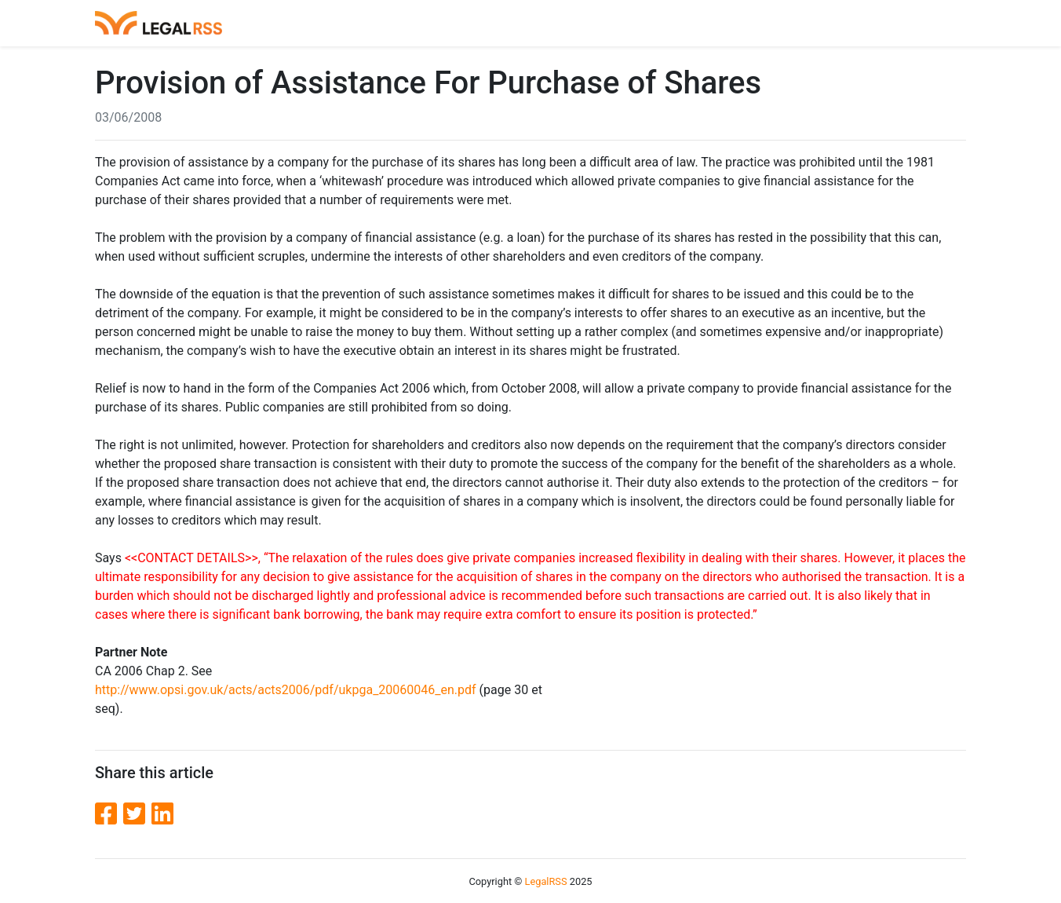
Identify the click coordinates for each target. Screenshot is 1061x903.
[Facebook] (109, 814)
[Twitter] (137, 814)
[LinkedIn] (162, 814)
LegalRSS (546, 881)
